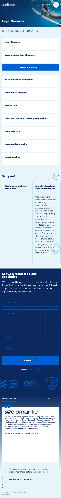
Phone (8, 348)
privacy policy (42, 472)
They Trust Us (9, 399)
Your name (11, 302)
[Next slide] (56, 177)
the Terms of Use (34, 369)
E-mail (8, 337)
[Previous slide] (49, 398)
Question (10, 313)
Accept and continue (20, 479)
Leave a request (30, 67)
